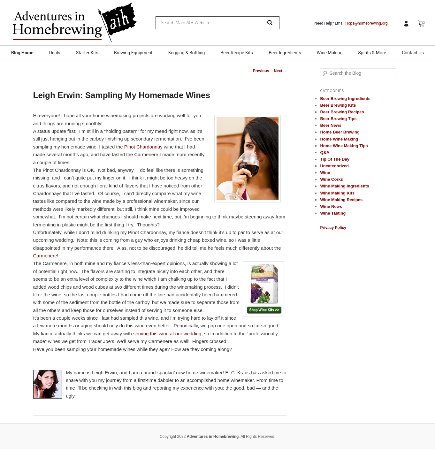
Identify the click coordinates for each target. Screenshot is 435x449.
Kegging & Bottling (186, 52)
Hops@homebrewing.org (366, 23)
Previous (258, 71)
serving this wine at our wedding (167, 333)
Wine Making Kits (337, 193)
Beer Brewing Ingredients (345, 98)
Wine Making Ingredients (344, 186)
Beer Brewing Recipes (342, 112)
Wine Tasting (333, 213)
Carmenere (45, 255)
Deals (54, 52)
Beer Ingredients (285, 52)
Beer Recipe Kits (237, 52)
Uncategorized (334, 166)
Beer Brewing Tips (338, 118)
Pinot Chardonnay (143, 146)
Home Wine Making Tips (344, 145)
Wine (325, 172)
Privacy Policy (333, 227)
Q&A (324, 152)
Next (280, 71)
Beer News (330, 125)
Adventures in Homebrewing (213, 436)
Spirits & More (372, 52)
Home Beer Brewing (340, 132)
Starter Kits (87, 52)
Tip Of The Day (334, 159)
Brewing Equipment (133, 52)
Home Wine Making (339, 139)
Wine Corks (331, 179)
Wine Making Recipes (341, 199)
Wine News (331, 206)
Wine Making (329, 52)
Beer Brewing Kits (338, 105)
